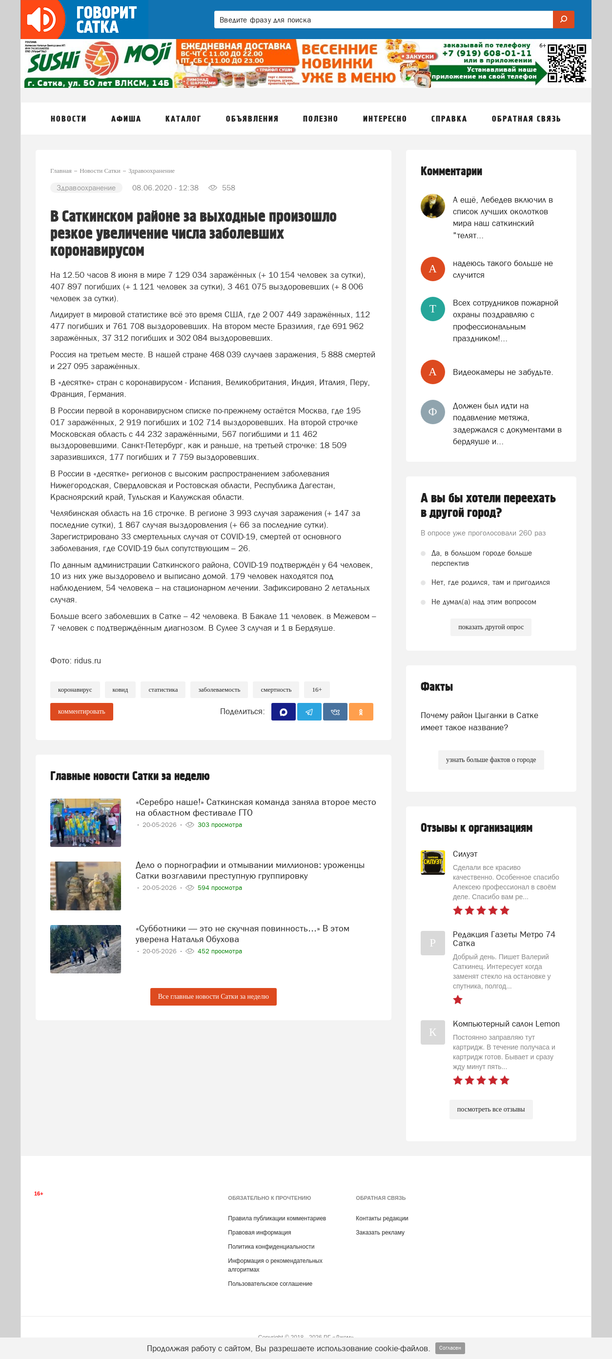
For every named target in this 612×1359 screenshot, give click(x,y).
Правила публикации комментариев (277, 1218)
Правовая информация (259, 1232)
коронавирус (75, 689)
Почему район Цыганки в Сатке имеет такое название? (479, 721)
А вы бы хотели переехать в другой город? (488, 505)
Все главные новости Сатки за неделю (213, 996)
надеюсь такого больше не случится (503, 269)
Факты (437, 687)
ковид (120, 689)
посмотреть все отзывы (491, 1109)
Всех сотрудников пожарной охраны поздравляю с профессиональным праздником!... (505, 320)
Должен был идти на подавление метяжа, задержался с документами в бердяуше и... (507, 423)
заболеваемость (219, 689)
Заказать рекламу (380, 1232)
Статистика (163, 689)
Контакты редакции (382, 1218)
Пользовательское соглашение (270, 1283)
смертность (276, 689)
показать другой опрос (491, 627)
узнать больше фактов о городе (491, 759)
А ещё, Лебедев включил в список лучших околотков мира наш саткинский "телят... (503, 217)
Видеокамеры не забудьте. (503, 372)
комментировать (81, 711)
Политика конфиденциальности (271, 1246)
